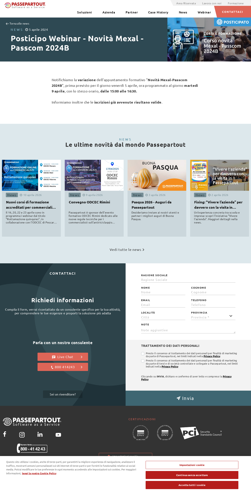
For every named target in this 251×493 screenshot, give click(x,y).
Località (148, 312)
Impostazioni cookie (125, 456)
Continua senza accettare (192, 478)
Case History (158, 12)
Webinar (204, 12)
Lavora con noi (212, 3)
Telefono (198, 300)
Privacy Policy (212, 356)
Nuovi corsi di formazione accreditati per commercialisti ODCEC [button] (31, 205)
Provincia (199, 312)
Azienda (108, 12)
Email (145, 300)
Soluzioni (84, 12)
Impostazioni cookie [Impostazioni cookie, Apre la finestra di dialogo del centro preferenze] (192, 468)
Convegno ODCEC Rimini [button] (89, 202)
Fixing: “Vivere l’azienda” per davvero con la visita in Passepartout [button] (218, 205)
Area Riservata (186, 3)
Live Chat (67, 357)
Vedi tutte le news (127, 249)
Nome (145, 287)
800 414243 (66, 367)
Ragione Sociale (154, 275)
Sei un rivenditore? (63, 394)
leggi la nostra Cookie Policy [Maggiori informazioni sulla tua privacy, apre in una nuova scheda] (39, 476)
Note (145, 324)
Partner (132, 12)
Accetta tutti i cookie (192, 488)
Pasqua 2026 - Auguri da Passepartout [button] (151, 204)
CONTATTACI (232, 11)
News (183, 12)
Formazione (236, 3)
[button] (188, 398)
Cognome (198, 287)
